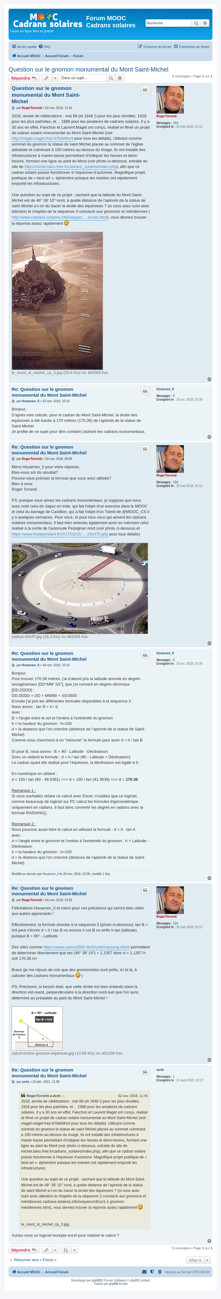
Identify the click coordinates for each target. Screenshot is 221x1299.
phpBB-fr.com (118, 1283)
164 (175, 123)
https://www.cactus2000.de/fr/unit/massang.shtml (86, 947)
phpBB (96, 1280)
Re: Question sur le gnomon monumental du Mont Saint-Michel (49, 392)
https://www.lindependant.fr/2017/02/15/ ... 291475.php (60, 534)
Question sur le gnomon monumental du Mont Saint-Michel (88, 69)
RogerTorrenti (166, 116)
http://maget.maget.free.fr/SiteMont (42, 138)
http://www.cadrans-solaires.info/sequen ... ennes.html (59, 217)
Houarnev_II (165, 389)
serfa (160, 1069)
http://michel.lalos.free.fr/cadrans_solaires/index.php (70, 166)
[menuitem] (44, 46)
